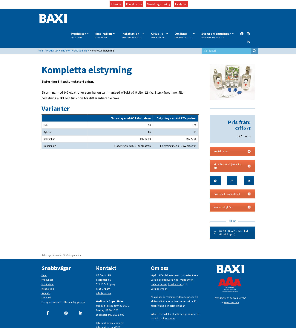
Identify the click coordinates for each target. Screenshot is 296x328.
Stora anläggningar (216, 19)
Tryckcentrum (231, 286)
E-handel (116, 4)
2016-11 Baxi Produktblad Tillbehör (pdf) (231, 217)
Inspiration (106, 19)
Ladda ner (181, 4)
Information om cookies (109, 307)
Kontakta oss (134, 4)
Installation (133, 19)
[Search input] (227, 35)
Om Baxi (184, 19)
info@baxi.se (103, 277)
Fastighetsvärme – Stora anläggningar (63, 286)
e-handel (170, 302)
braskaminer (175, 268)
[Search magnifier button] (254, 35)
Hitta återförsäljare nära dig (232, 150)
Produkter (81, 19)
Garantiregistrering (158, 4)
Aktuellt (159, 19)
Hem (44, 259)
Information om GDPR (108, 311)
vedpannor (186, 264)
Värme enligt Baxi (232, 191)
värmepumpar (159, 273)
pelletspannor (159, 268)
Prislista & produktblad (232, 178)
